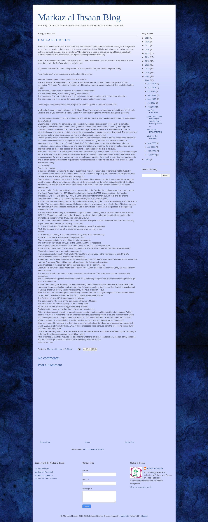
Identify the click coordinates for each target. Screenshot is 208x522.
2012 (147, 65)
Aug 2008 (151, 99)
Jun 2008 (151, 107)
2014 (147, 57)
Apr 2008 (151, 147)
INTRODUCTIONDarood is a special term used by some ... (154, 121)
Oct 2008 (151, 91)
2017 (147, 45)
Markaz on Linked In (44, 475)
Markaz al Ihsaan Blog (79, 17)
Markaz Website (42, 469)
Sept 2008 (152, 95)
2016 (147, 49)
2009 (147, 76)
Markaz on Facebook (44, 472)
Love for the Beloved (152, 137)
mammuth (124, 516)
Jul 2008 (151, 103)
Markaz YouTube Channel (46, 479)
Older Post (129, 442)
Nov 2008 (151, 87)
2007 (147, 159)
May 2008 (152, 143)
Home (87, 442)
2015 (147, 53)
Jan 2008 (151, 155)
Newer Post (45, 442)
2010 (147, 72)
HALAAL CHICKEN (152, 111)
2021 (147, 38)
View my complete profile (141, 487)
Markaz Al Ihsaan (155, 468)
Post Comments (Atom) (93, 449)
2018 (147, 42)
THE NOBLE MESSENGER (154, 131)
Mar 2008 (151, 151)
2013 (147, 61)
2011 (147, 69)
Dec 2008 (151, 83)
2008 (147, 80)
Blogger (144, 516)
